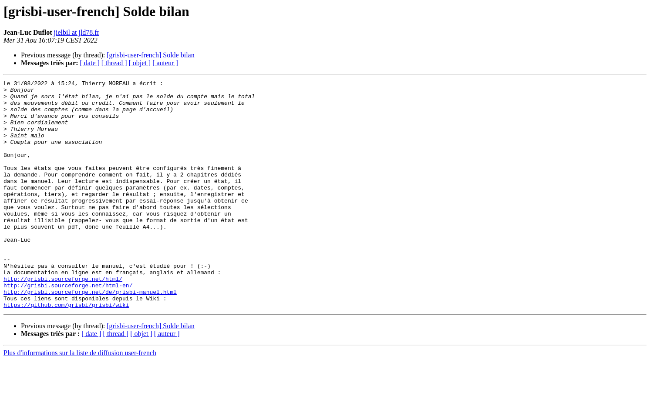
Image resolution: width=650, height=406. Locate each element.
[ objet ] (139, 63)
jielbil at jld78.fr (76, 32)
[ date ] (90, 63)
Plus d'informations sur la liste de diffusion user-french (79, 398)
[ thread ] (114, 63)
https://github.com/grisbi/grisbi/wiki (66, 350)
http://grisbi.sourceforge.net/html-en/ (67, 327)
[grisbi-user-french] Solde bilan (150, 55)
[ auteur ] (165, 63)
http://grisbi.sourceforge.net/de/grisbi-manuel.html (90, 335)
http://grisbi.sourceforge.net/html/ (62, 319)
